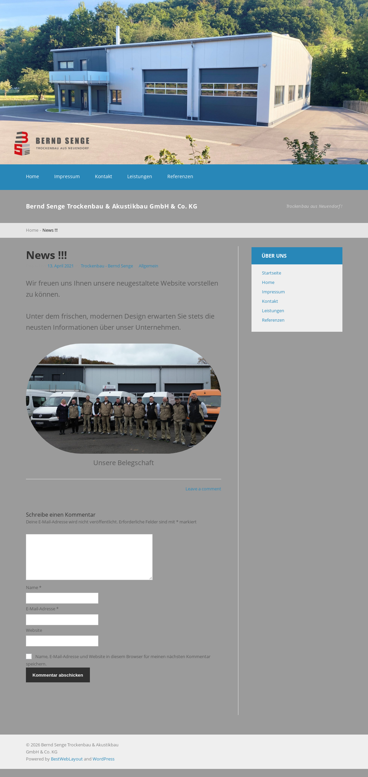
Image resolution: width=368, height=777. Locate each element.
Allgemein (148, 266)
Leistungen (139, 176)
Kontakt (103, 176)
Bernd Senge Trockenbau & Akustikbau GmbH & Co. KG (112, 206)
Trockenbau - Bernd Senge (107, 266)
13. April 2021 (61, 266)
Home (32, 176)
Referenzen (180, 176)
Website (34, 638)
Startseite (271, 273)
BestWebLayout (67, 767)
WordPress (103, 767)
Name (33, 595)
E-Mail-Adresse (42, 617)
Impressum (67, 176)
